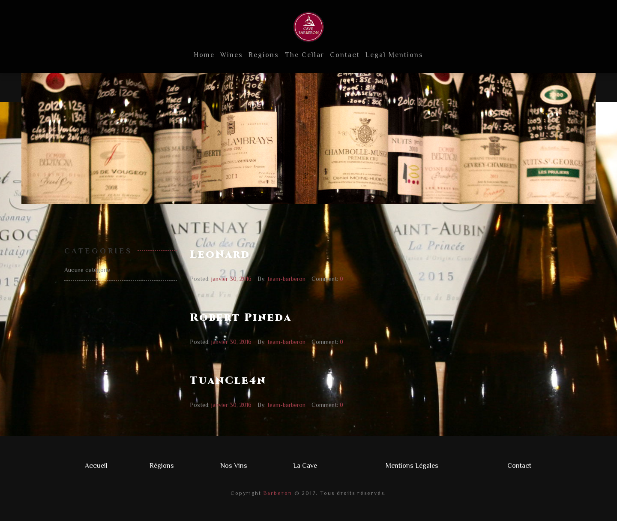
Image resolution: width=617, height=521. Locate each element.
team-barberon (286, 278)
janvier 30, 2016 (231, 278)
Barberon (276, 493)
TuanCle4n (228, 381)
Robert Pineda (241, 318)
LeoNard (220, 255)
